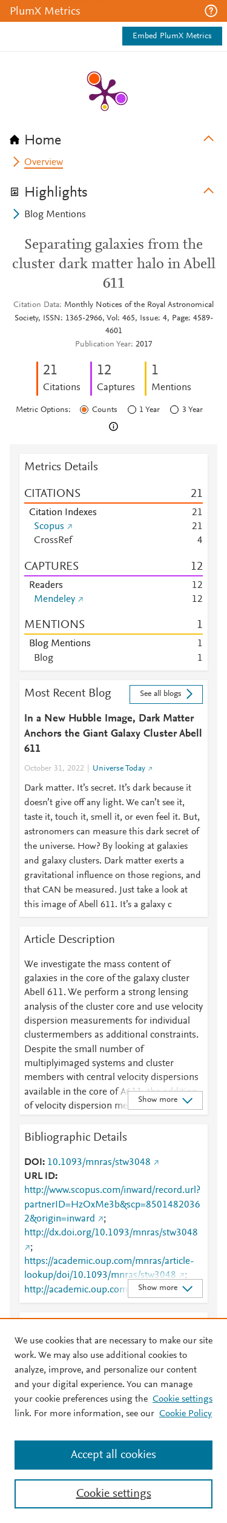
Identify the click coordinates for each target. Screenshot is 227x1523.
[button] (211, 11)
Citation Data (36, 305)
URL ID (39, 1176)
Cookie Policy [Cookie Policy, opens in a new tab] (185, 1414)
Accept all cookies (113, 1455)
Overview (43, 162)
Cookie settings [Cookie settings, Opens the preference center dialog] (113, 1494)
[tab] (113, 136)
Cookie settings (182, 1399)
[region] (113, 1420)
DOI (33, 1162)
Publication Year (103, 344)
